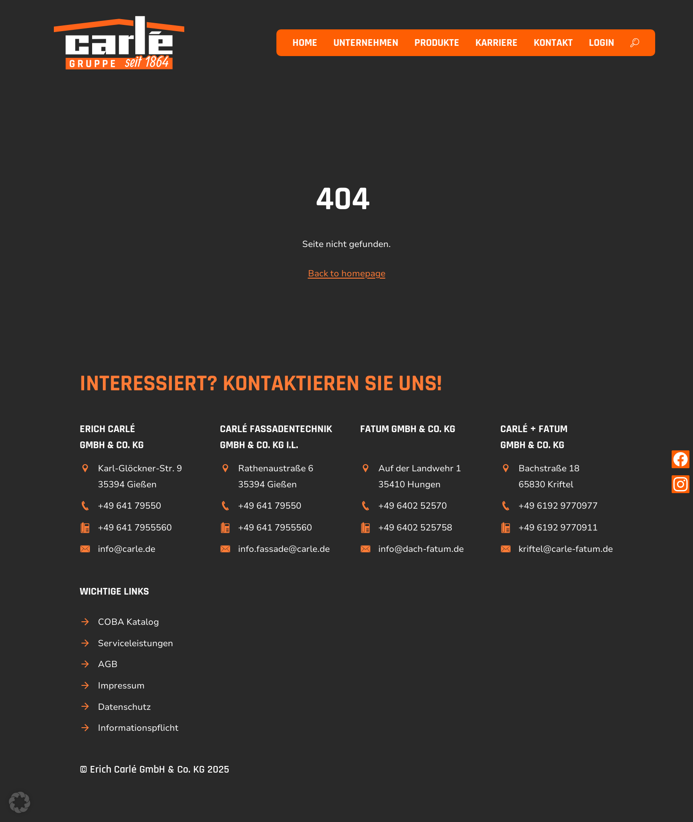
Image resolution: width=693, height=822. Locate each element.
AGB (108, 664)
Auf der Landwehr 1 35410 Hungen (419, 476)
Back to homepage (346, 273)
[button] (19, 802)
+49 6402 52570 (412, 506)
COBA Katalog (128, 622)
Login (601, 42)
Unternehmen (365, 42)
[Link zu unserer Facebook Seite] (680, 459)
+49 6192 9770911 (558, 528)
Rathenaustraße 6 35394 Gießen (275, 476)
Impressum (121, 686)
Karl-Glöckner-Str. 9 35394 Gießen (140, 476)
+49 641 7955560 (135, 528)
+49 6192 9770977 (558, 506)
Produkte (436, 42)
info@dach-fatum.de (421, 549)
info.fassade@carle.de (284, 549)
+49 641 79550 (129, 506)
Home (304, 42)
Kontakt (553, 42)
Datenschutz (124, 707)
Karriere (496, 42)
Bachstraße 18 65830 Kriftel (549, 476)
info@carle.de (126, 549)
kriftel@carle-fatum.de (566, 549)
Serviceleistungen (135, 643)
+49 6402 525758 (415, 528)
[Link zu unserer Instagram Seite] (680, 484)
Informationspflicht (138, 728)
